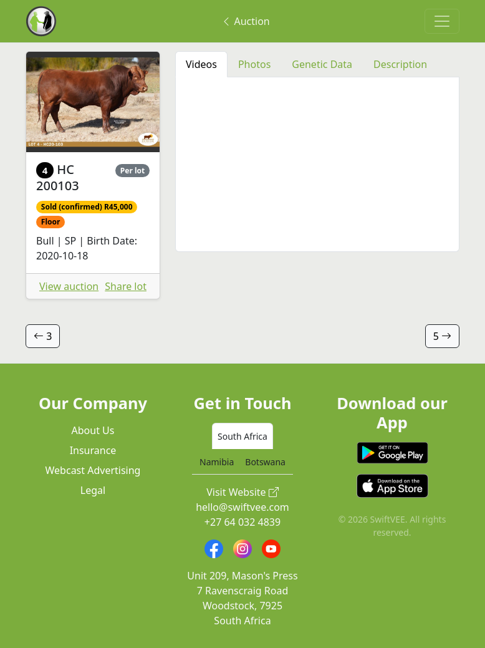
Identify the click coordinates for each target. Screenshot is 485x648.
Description (400, 64)
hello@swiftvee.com (242, 507)
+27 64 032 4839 (242, 522)
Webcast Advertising (93, 470)
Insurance (93, 450)
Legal (92, 490)
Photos (254, 64)
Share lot (125, 286)
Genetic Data (322, 64)
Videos (201, 64)
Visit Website (242, 492)
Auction (245, 21)
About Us (93, 430)
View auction (68, 286)
